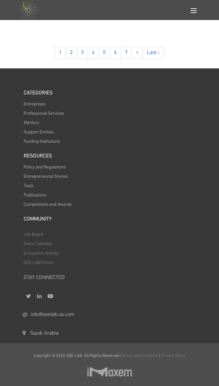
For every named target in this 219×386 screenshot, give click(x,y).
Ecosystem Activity (41, 256)
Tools (28, 185)
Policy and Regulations (45, 167)
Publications (35, 195)
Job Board (33, 237)
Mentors (31, 122)
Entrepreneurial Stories (46, 176)
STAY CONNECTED (44, 281)
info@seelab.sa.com (48, 320)
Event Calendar (38, 247)
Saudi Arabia (41, 338)
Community (38, 219)
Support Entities (39, 132)
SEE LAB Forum (39, 265)
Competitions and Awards (48, 204)
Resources (38, 156)
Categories (38, 93)
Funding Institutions (42, 141)
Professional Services (44, 113)
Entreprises (34, 104)
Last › (153, 52)
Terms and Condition (140, 356)
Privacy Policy (173, 356)
